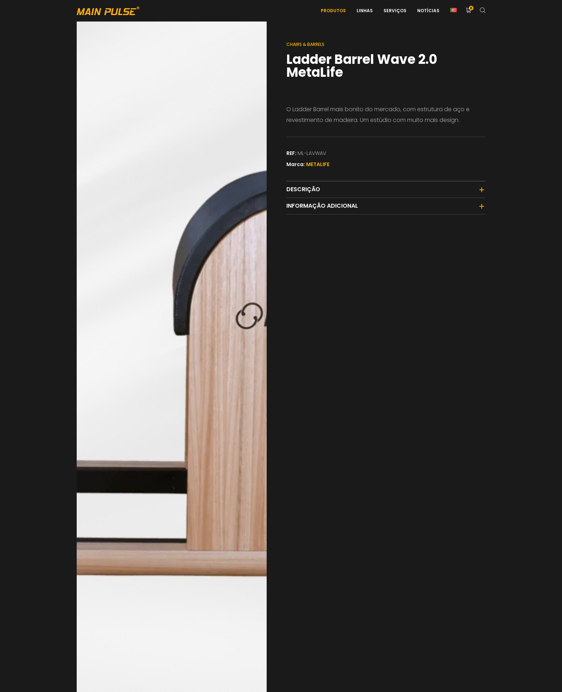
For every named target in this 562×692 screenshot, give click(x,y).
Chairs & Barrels (305, 44)
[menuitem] (453, 11)
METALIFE (317, 164)
